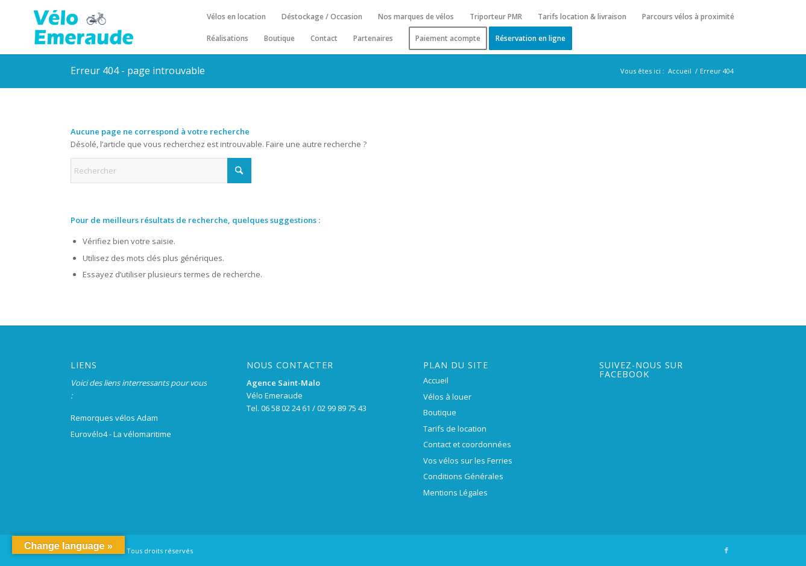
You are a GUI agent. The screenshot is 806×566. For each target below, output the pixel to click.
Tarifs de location (454, 428)
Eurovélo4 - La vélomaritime (121, 434)
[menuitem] (236, 17)
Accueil (436, 380)
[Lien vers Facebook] (726, 550)
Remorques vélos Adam (114, 417)
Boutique (439, 412)
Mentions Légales (455, 492)
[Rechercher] (161, 170)
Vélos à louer (447, 396)
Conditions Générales (463, 476)
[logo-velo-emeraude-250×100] (83, 27)
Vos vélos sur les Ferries (467, 460)
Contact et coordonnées (467, 444)
